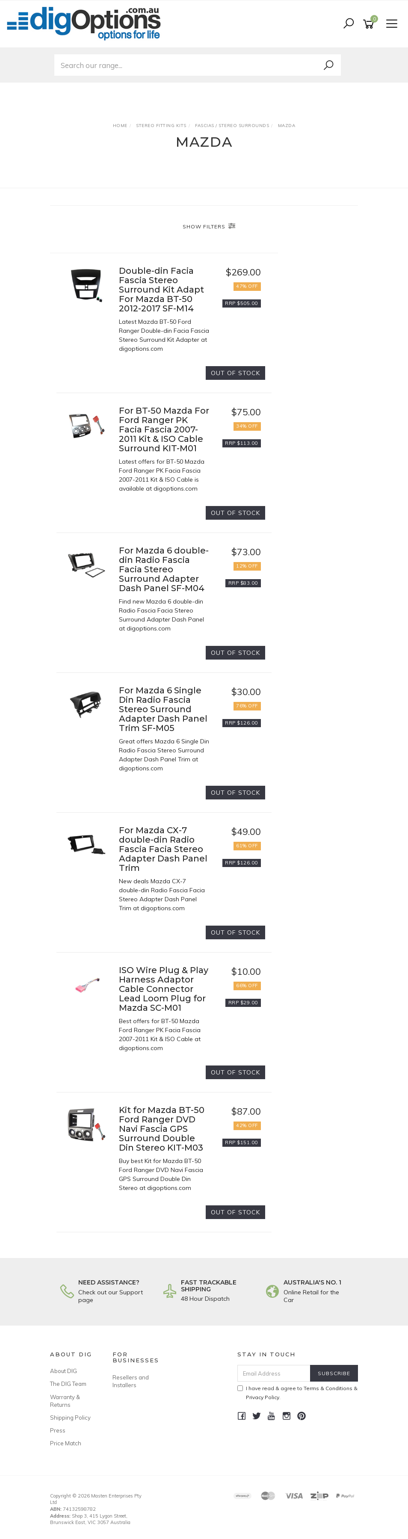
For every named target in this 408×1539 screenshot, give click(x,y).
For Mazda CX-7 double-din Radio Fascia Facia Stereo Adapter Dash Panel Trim (163, 849)
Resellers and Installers (130, 1381)
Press (57, 1430)
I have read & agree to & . (297, 1392)
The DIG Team (68, 1383)
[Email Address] (274, 1373)
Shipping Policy (70, 1417)
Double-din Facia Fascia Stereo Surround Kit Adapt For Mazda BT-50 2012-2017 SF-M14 (161, 290)
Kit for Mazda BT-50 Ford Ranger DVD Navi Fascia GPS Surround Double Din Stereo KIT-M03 (161, 1129)
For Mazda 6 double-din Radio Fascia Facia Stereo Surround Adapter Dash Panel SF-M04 (164, 569)
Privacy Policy (262, 1397)
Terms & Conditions (328, 1388)
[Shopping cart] (369, 24)
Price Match (65, 1443)
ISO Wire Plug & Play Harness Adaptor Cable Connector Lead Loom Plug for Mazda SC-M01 (163, 989)
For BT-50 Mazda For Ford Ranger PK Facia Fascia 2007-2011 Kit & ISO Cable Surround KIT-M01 (164, 429)
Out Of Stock (235, 373)
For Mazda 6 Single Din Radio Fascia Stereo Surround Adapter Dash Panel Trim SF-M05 (163, 709)
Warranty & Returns (65, 1401)
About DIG (63, 1370)
